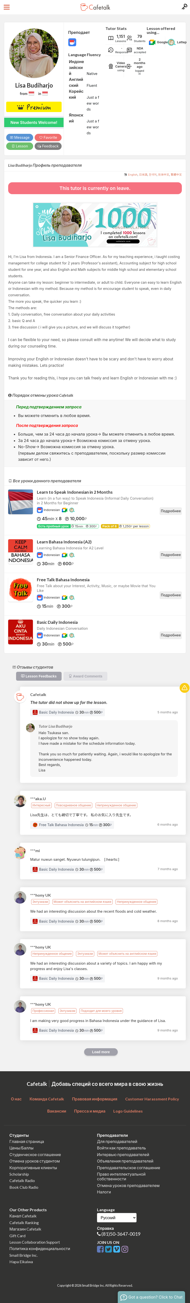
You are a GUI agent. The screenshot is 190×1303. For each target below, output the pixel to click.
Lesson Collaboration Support (34, 1242)
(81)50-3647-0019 (121, 1234)
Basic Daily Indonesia (57, 622)
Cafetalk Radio (22, 1180)
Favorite (48, 137)
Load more (101, 1052)
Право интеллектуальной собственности (121, 1176)
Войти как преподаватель (121, 1147)
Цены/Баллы (21, 1147)
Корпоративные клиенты (33, 1167)
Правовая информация (94, 1098)
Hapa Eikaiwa (21, 1261)
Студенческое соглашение (35, 1154)
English (133, 174)
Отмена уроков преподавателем (128, 1185)
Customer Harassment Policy (152, 1098)
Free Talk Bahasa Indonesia (63, 579)
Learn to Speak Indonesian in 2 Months (75, 492)
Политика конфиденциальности (39, 1248)
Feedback (48, 146)
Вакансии (56, 1111)
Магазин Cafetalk (25, 1229)
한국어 (153, 174)
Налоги (104, 1191)
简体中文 (163, 174)
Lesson (19, 146)
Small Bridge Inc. (23, 1255)
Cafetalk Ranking (24, 1222)
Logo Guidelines (128, 1111)
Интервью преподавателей (123, 1154)
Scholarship (19, 1174)
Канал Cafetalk (23, 1215)
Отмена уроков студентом (34, 1161)
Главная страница (26, 1141)
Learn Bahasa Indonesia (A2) (64, 541)
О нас (16, 1098)
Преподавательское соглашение (128, 1167)
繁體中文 (176, 174)
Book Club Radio (23, 1187)
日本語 (143, 174)
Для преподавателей (117, 1141)
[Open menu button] (6, 7)
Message (20, 137)
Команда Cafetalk (47, 1098)
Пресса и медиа (90, 1111)
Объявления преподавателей (125, 1161)
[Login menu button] (184, 7)
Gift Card (17, 1235)
